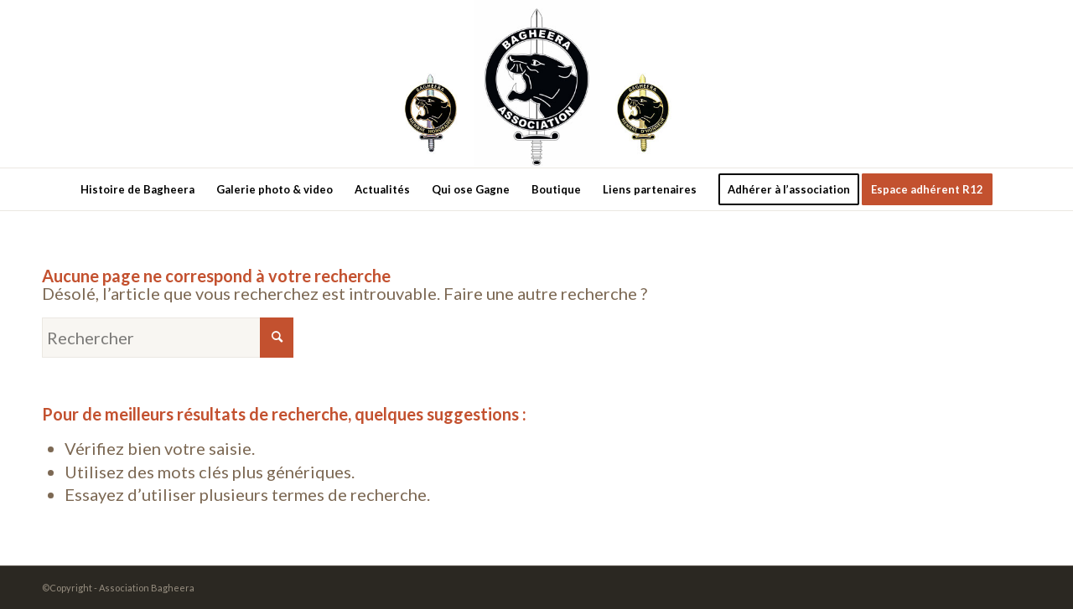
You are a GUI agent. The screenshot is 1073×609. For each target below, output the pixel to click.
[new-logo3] (537, 84)
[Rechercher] (167, 337)
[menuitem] (137, 189)
